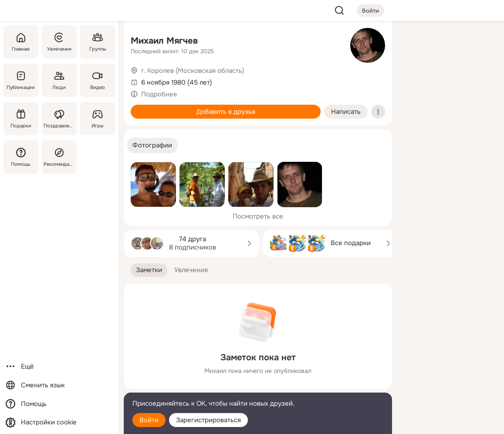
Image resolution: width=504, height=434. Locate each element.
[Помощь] (21, 157)
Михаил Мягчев (164, 40)
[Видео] (97, 80)
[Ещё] (59, 366)
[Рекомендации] (59, 157)
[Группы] (97, 42)
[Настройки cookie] (59, 422)
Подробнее (159, 94)
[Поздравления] (59, 118)
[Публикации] (21, 80)
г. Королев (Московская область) (192, 70)
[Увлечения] (59, 42)
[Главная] (21, 42)
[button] (152, 145)
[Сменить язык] (59, 385)
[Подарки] (21, 118)
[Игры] (97, 118)
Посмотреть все (258, 216)
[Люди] (59, 80)
